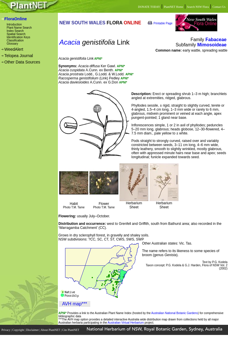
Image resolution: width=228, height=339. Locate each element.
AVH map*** (74, 303)
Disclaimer (32, 329)
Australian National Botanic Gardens (174, 313)
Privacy (6, 329)
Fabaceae (216, 39)
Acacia (69, 42)
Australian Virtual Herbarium (126, 322)
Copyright (18, 329)
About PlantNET (51, 329)
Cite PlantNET (71, 329)
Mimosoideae (212, 44)
